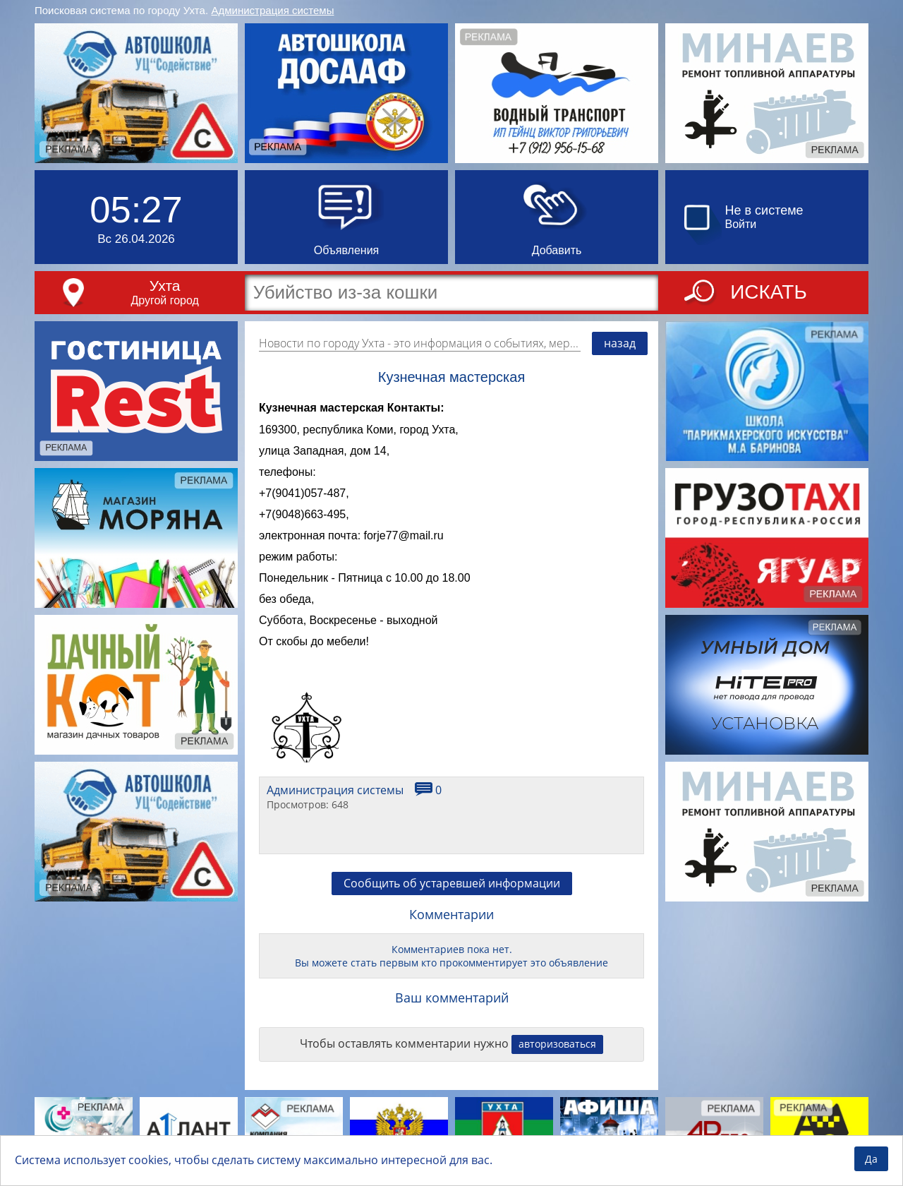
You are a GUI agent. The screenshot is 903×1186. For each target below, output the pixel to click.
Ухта (165, 285)
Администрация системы (273, 10)
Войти (741, 224)
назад (620, 343)
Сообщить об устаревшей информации (452, 883)
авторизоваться (557, 1043)
